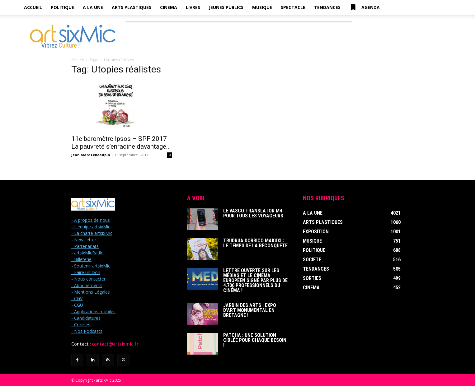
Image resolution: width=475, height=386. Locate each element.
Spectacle (293, 7)
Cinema (168, 7)
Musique (262, 7)
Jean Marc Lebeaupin (90, 154)
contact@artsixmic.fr (115, 344)
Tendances (327, 7)
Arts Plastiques (131, 7)
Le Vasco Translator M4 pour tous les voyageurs (253, 213)
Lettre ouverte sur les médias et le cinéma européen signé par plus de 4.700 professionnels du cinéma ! (255, 280)
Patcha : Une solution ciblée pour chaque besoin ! (254, 340)
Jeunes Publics (226, 7)
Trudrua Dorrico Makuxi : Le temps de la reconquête (255, 243)
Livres (193, 7)
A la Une (93, 7)
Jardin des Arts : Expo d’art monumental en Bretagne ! (249, 310)
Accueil (33, 7)
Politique (62, 7)
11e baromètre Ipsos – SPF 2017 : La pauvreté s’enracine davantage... (121, 142)
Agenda (364, 7)
